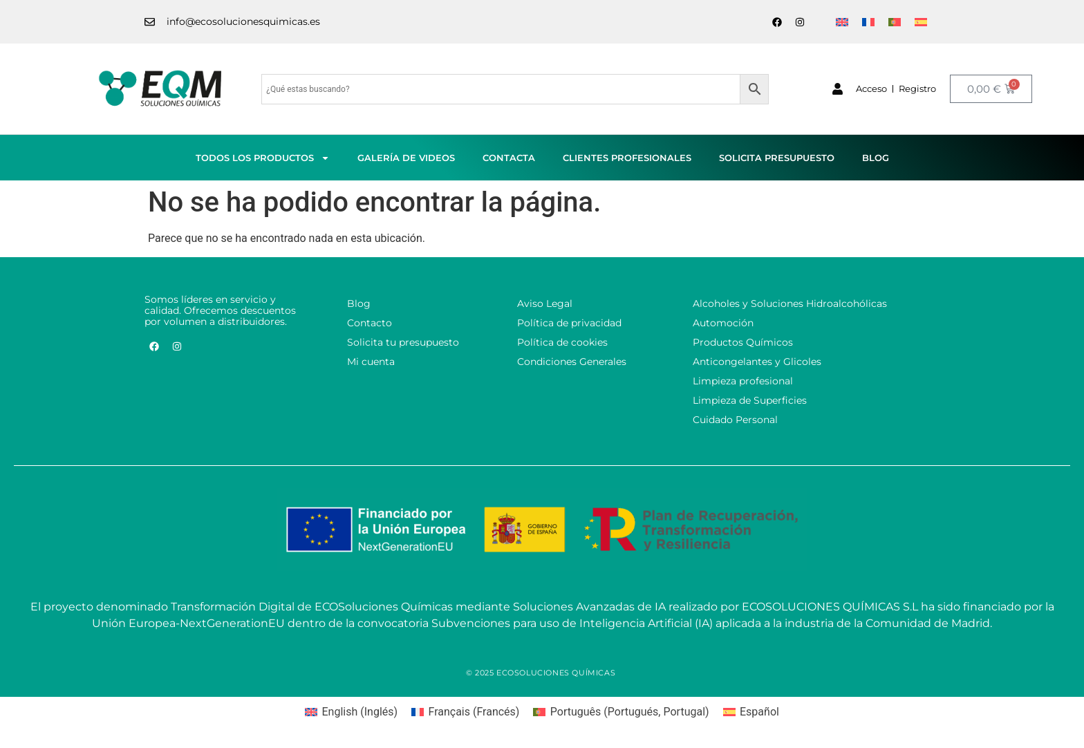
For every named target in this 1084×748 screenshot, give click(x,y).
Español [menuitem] (759, 711)
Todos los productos (263, 158)
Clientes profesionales (627, 157)
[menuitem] (842, 21)
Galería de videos (406, 157)
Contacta (509, 157)
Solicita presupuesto (776, 157)
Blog (875, 157)
